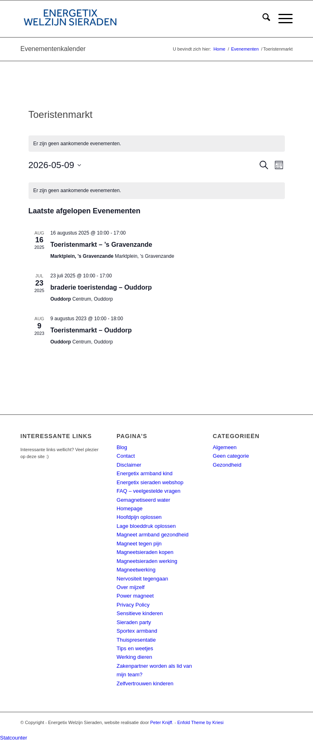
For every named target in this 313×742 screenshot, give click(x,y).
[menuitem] (262, 18)
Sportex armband (137, 631)
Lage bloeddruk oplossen (146, 526)
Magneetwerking (136, 570)
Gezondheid (227, 465)
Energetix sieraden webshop (150, 482)
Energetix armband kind (144, 473)
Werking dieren (134, 657)
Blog (122, 447)
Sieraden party (134, 622)
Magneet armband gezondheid (152, 535)
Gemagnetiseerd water (143, 500)
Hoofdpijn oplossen (139, 517)
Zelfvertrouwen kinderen (145, 683)
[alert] (157, 143)
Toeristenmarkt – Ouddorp (91, 330)
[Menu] (281, 18)
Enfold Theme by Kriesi (200, 722)
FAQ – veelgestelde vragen (149, 491)
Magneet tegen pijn (139, 543)
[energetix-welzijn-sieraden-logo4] (70, 18)
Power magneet (135, 596)
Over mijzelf (131, 587)
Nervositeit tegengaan (142, 579)
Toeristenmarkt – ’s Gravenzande (101, 244)
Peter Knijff (161, 722)
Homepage (130, 508)
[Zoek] (262, 18)
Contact (126, 456)
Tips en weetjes (135, 648)
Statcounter (13, 738)
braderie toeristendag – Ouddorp (101, 287)
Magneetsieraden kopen (145, 552)
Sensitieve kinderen (140, 613)
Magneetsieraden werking (147, 561)
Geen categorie (231, 456)
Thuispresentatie (136, 640)
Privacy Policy (133, 605)
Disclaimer (129, 465)
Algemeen (225, 447)
